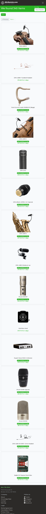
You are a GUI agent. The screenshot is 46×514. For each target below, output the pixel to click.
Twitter (27, 497)
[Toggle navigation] (43, 2)
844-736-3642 (5, 487)
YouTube (27, 501)
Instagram (28, 499)
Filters (3, 14)
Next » (12, 19)
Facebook (28, 503)
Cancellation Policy (7, 510)
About (3, 497)
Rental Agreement (6, 508)
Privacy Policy (5, 512)
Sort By (36, 7)
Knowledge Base (6, 499)
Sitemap (3, 503)
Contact (3, 501)
